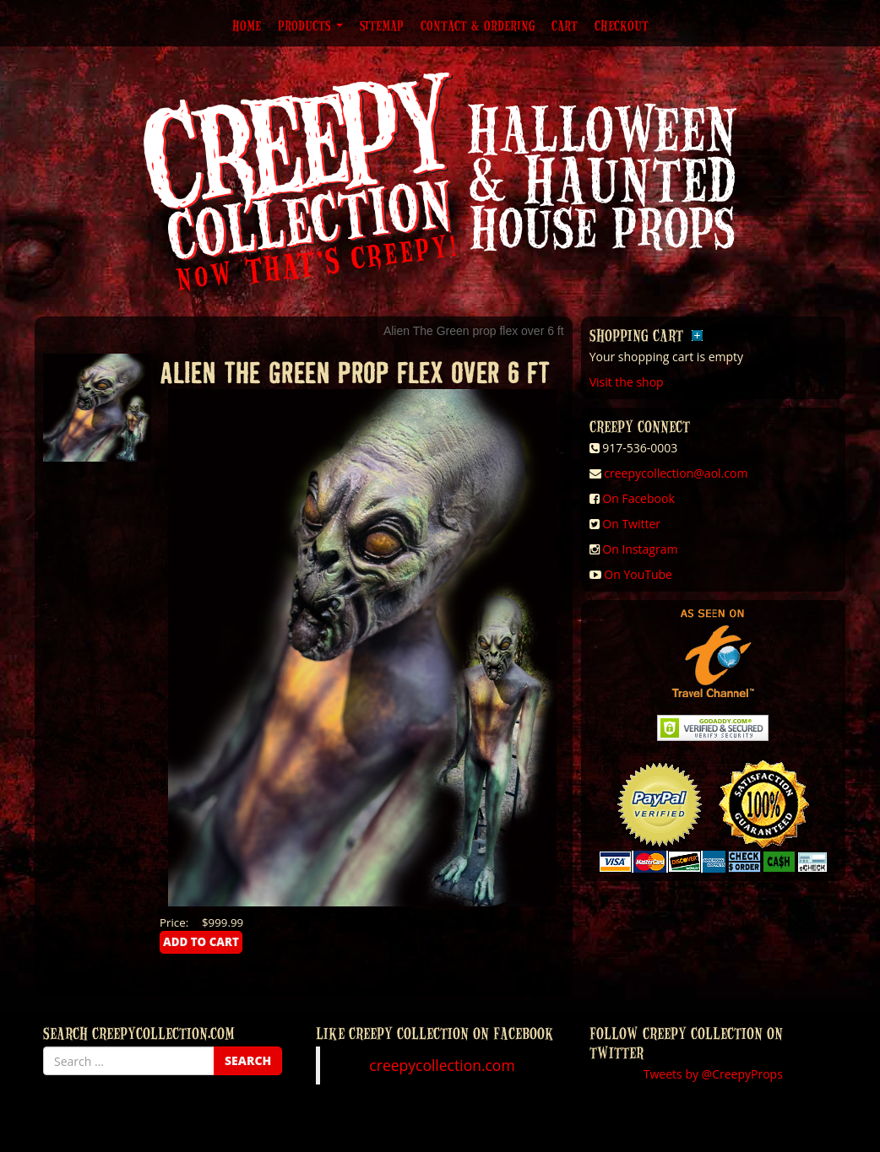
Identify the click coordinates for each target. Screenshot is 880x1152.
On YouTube (638, 574)
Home (246, 25)
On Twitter (631, 524)
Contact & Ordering (478, 25)
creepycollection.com (441, 1065)
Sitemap (382, 25)
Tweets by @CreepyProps (713, 1074)
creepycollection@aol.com (675, 473)
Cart (564, 25)
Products (310, 25)
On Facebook (638, 498)
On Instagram (639, 549)
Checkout (622, 25)
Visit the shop (626, 382)
